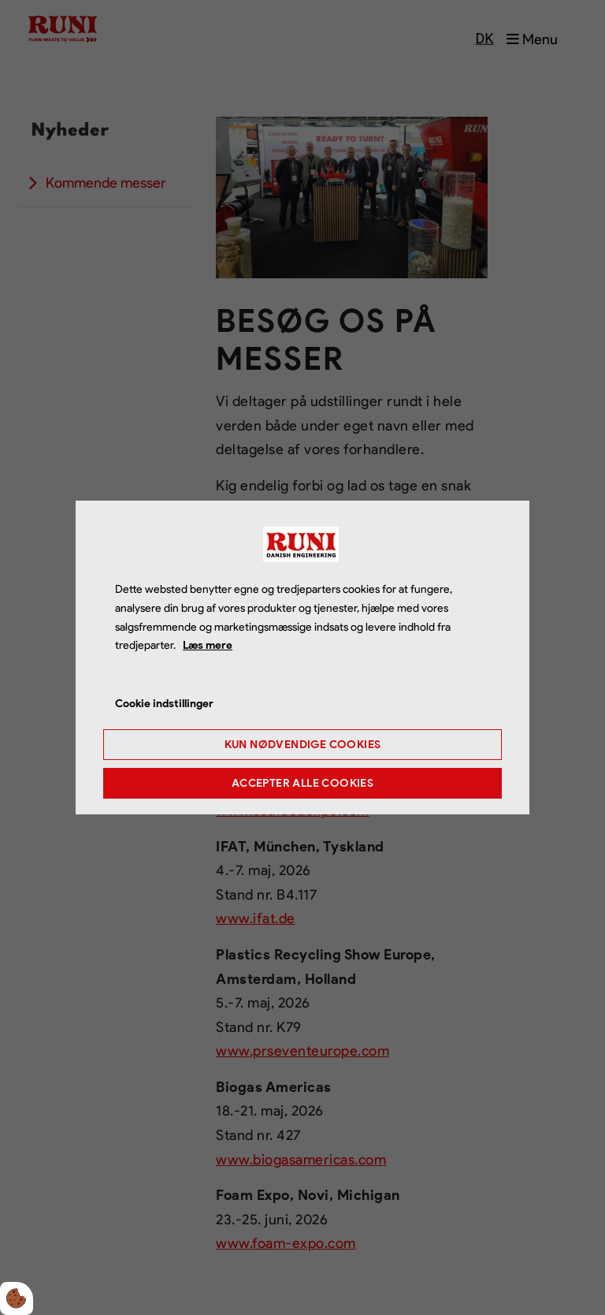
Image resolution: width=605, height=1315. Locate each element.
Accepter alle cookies (302, 783)
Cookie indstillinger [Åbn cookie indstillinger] (164, 703)
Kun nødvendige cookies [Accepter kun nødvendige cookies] (303, 744)
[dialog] (302, 657)
